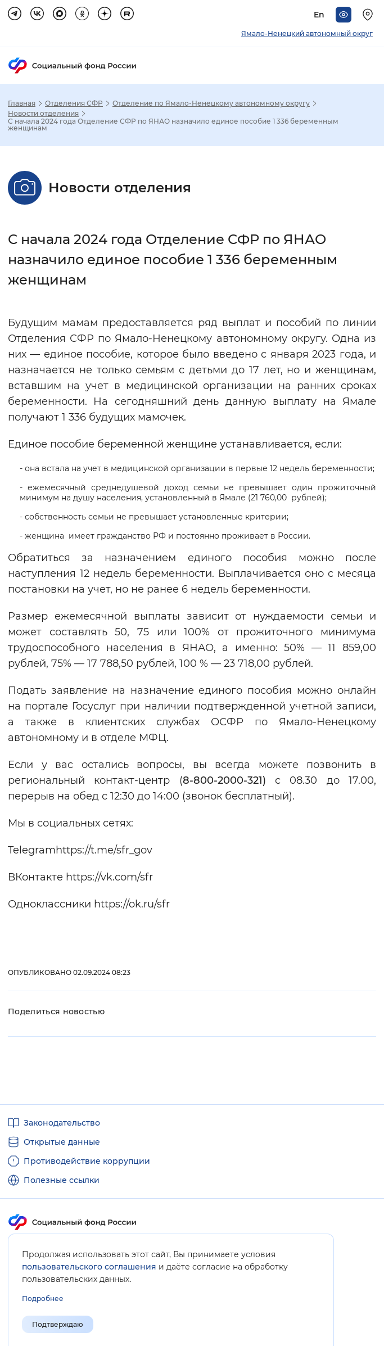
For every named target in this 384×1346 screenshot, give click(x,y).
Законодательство (62, 1123)
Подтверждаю (57, 1324)
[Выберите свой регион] (369, 14)
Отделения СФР (74, 103)
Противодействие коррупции (87, 1161)
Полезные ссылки (62, 1180)
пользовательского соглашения (89, 1267)
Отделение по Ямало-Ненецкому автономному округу (211, 103)
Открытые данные (62, 1142)
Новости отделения (43, 113)
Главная (21, 103)
